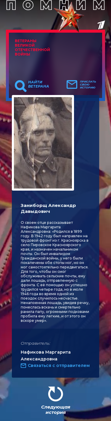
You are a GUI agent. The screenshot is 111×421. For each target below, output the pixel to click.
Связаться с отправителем (59, 365)
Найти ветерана (38, 84)
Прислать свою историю (88, 84)
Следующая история (55, 409)
